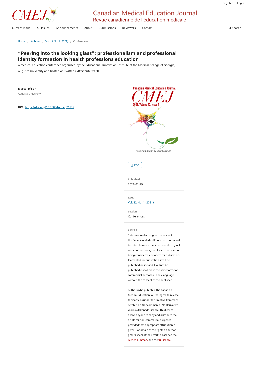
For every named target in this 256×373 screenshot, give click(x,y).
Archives (35, 41)
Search (235, 28)
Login (240, 3)
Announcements (67, 28)
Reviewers (129, 28)
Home (21, 41)
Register (228, 3)
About (88, 28)
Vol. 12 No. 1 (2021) (56, 41)
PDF (136, 165)
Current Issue (21, 28)
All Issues (43, 28)
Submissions (107, 28)
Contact (147, 28)
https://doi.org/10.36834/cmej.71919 (49, 107)
